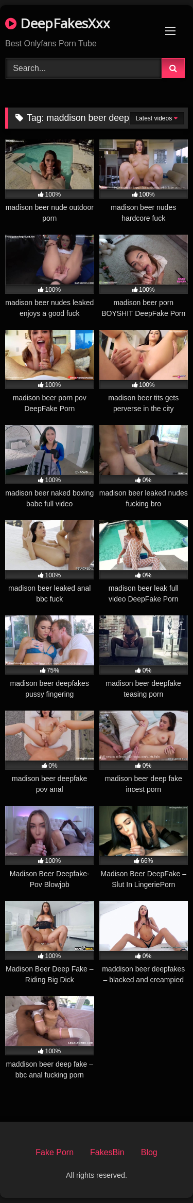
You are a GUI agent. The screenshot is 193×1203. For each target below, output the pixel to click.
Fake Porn (55, 1152)
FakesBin (107, 1152)
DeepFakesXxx (57, 23)
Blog (149, 1152)
